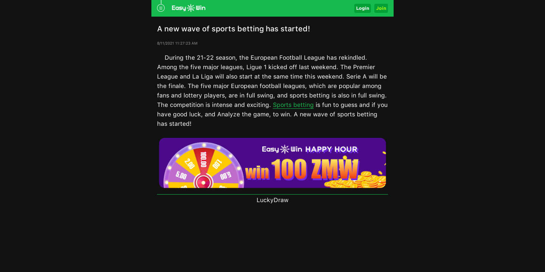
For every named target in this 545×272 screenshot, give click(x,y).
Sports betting (293, 104)
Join (381, 8)
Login (362, 8)
